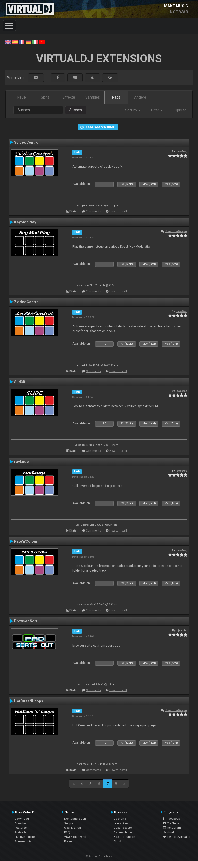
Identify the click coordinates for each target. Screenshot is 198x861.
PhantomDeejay (176, 231)
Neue (21, 97)
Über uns (120, 818)
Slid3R (19, 382)
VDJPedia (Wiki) (75, 837)
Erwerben (21, 823)
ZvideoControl (27, 302)
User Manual (73, 828)
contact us (121, 823)
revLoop (21, 462)
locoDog (181, 151)
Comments (93, 211)
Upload (180, 110)
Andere (140, 97)
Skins (45, 97)
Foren (68, 841)
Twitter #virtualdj (176, 837)
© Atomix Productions (99, 856)
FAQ (67, 832)
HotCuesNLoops (28, 701)
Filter (157, 110)
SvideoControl (26, 142)
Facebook (171, 818)
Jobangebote (123, 828)
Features (21, 828)
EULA (117, 841)
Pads (116, 97)
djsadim (181, 630)
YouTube (171, 823)
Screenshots (23, 841)
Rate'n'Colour (26, 541)
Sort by (133, 110)
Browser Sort (25, 621)
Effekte (69, 97)
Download (22, 818)
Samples (92, 97)
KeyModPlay (25, 222)
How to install (118, 211)
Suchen (75, 110)
